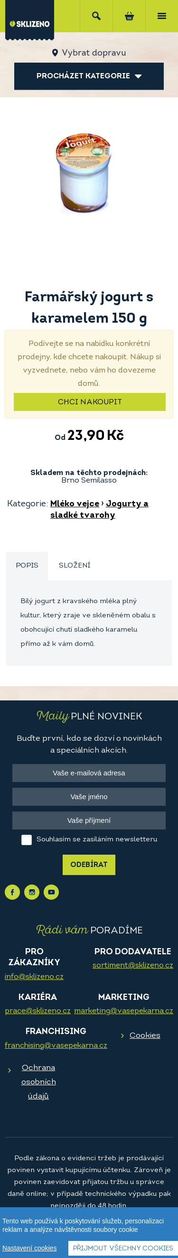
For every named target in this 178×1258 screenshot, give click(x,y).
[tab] (27, 566)
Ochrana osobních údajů (38, 1082)
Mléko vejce (74, 504)
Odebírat (89, 865)
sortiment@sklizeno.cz (133, 965)
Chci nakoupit (90, 402)
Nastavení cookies (29, 1248)
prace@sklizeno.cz (38, 1011)
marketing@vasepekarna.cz (123, 1011)
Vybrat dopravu (94, 53)
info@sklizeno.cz (34, 977)
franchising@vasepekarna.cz (56, 1046)
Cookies (145, 1036)
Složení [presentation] (74, 565)
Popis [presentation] (27, 565)
